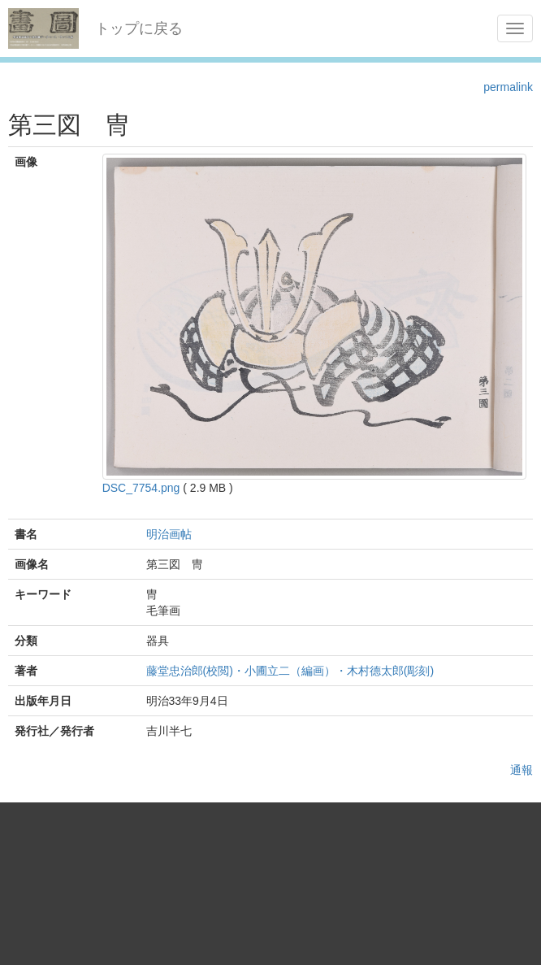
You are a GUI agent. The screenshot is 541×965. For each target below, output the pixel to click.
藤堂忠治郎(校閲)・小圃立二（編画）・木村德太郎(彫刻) (290, 670)
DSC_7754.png (141, 487)
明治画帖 (169, 534)
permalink (508, 86)
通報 (521, 769)
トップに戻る (139, 28)
